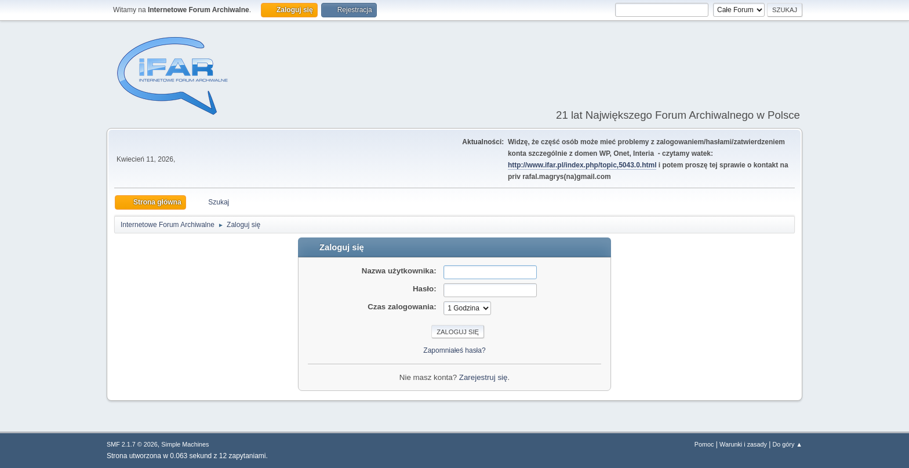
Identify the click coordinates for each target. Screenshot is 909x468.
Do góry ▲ (787, 444)
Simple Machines (185, 444)
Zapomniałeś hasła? (454, 350)
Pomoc (704, 444)
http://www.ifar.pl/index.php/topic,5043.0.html (582, 165)
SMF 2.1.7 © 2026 (132, 444)
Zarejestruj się (483, 377)
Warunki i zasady (743, 444)
